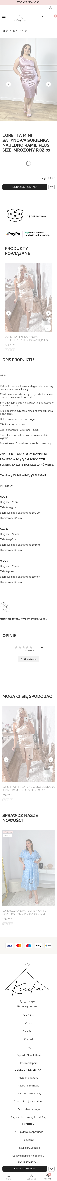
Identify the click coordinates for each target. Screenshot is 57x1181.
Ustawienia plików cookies (27, 1155)
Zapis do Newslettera (28, 1055)
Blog (28, 1047)
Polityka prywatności (28, 1147)
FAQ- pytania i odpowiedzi (28, 1132)
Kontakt (28, 1039)
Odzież (22, 31)
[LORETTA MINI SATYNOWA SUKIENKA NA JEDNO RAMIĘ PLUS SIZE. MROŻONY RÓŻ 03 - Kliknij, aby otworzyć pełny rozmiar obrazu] (28, 79)
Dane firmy (28, 1031)
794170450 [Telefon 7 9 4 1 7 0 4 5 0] (29, 1001)
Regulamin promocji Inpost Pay (28, 1117)
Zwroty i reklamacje (28, 1109)
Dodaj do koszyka (24, 187)
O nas (28, 1023)
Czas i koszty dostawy (28, 1093)
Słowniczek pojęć (28, 1063)
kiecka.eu (8, 31)
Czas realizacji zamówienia (28, 1101)
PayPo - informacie (28, 1085)
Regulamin (28, 1139)
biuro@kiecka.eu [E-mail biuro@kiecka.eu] (29, 1006)
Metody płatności (28, 1077)
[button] (3, 18)
